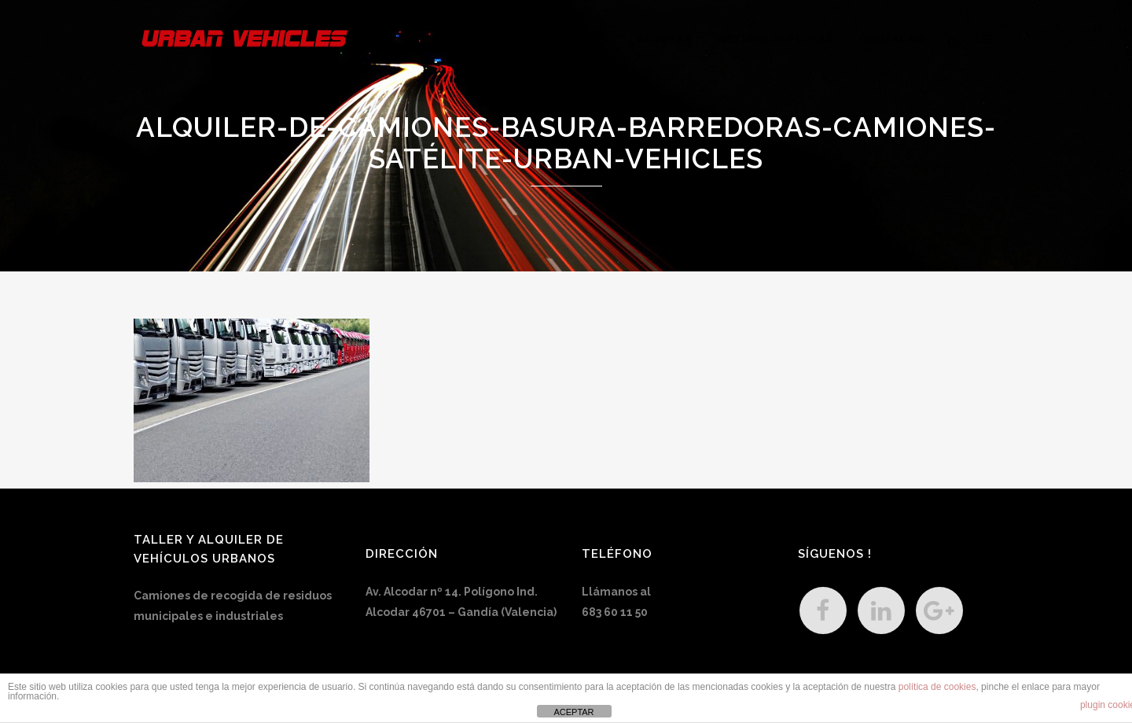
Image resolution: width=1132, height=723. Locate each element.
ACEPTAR (573, 712)
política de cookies (937, 686)
